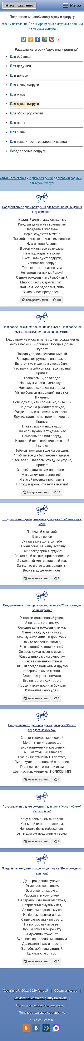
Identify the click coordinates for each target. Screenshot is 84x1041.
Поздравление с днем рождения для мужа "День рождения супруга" (42, 871)
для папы (17, 123)
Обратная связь (66, 990)
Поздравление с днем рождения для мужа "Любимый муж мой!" (42, 522)
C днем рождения (42, 24)
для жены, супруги (24, 85)
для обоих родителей (26, 113)
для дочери (19, 75)
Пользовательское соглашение (42, 1012)
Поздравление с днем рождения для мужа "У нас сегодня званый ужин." (42, 608)
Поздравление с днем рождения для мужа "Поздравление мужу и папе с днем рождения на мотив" (42, 329)
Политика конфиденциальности (40, 1005)
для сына (17, 132)
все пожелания (19, 5)
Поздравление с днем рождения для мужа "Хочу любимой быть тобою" (42, 809)
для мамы (18, 94)
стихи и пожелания (14, 24)
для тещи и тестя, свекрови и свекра (38, 142)
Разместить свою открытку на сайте (40, 998)
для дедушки (20, 66)
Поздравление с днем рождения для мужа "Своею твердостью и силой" (42, 728)
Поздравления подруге (28, 151)
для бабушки (20, 57)
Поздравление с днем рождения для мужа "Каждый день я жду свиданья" (42, 209)
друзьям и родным (70, 24)
